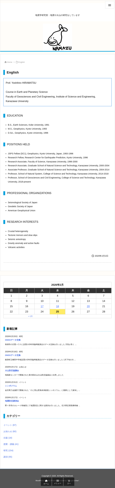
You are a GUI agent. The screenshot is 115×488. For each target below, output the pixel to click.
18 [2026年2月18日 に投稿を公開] (57, 306)
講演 (7, 457)
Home (9, 62)
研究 (8, 450)
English (21, 62)
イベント (9, 425)
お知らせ (9, 431)
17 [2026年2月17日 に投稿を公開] (42, 306)
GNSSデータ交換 (13, 340)
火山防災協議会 (12, 370)
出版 (7, 438)
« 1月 (30, 316)
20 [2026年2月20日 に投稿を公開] (88, 306)
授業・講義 (11, 444)
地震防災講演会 (12, 401)
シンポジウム (11, 386)
